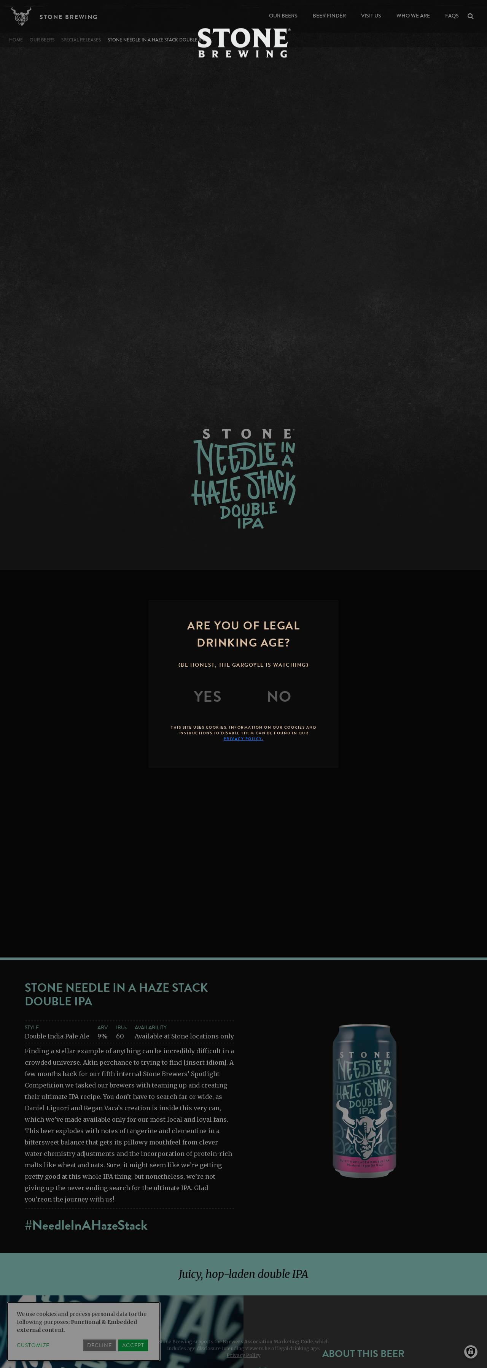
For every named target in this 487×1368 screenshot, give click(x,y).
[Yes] (208, 696)
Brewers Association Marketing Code (268, 1341)
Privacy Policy (244, 1355)
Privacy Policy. (244, 739)
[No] (279, 696)
